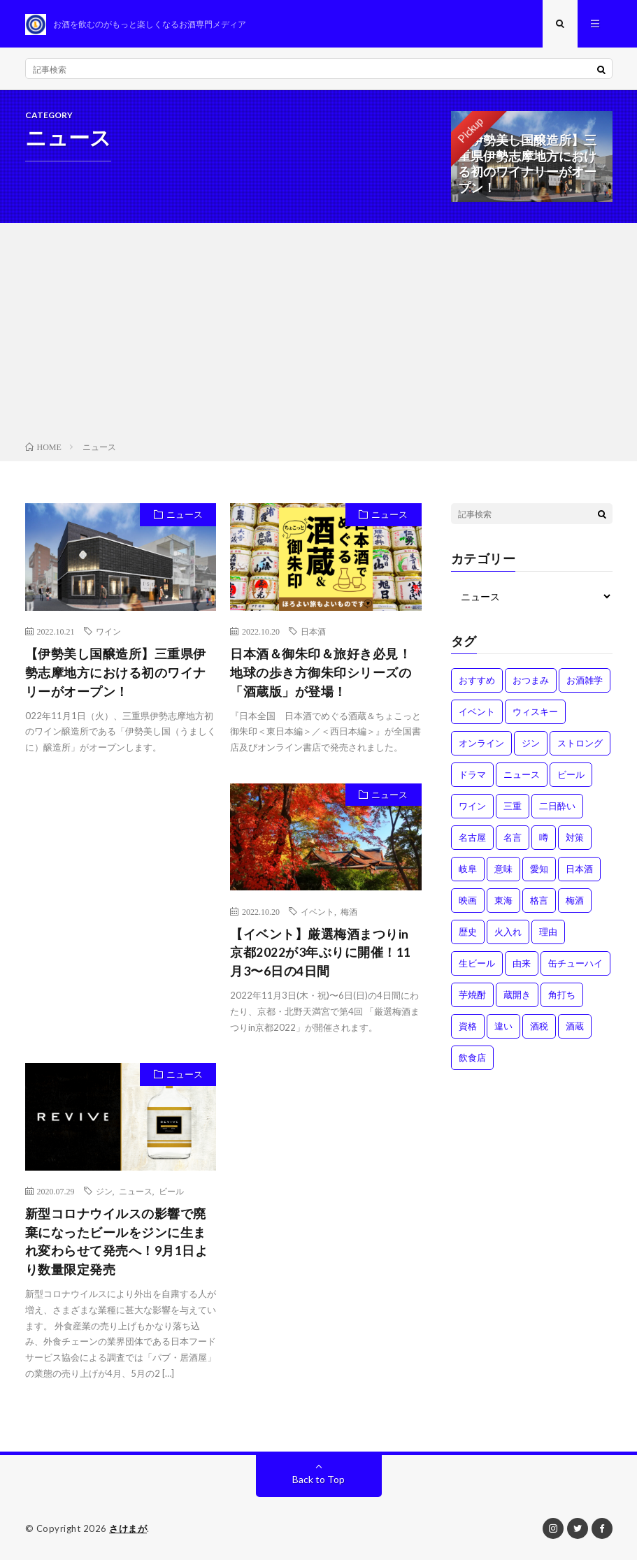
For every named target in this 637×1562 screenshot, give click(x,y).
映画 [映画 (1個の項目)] (468, 901)
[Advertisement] (318, 336)
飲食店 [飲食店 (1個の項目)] (472, 1058)
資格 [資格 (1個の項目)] (468, 1027)
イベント (317, 913)
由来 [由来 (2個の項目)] (522, 964)
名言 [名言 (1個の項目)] (512, 838)
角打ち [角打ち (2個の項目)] (561, 995)
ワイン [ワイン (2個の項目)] (472, 807)
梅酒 (349, 913)
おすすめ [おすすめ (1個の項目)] (477, 681)
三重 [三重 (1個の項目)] (512, 807)
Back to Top (318, 1481)
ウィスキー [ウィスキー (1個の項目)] (535, 712)
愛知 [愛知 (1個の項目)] (539, 870)
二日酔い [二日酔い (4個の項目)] (557, 807)
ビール (171, 1193)
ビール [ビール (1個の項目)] (571, 775)
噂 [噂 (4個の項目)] (543, 838)
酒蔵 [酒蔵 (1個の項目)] (575, 1027)
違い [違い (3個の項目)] (503, 1027)
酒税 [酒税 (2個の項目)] (539, 1027)
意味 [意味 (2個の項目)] (503, 870)
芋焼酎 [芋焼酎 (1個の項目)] (472, 995)
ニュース (184, 516)
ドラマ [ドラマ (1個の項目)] (472, 775)
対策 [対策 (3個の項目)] (575, 838)
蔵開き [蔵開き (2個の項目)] (517, 995)
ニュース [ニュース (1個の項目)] (521, 775)
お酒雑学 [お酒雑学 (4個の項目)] (584, 681)
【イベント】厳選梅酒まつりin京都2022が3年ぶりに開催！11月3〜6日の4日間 (320, 954)
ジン (104, 1193)
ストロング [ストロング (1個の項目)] (580, 744)
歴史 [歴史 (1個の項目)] (468, 933)
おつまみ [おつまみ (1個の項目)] (531, 681)
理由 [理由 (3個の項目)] (548, 933)
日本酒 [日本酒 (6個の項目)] (579, 870)
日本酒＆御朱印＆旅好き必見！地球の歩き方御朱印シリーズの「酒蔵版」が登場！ (320, 673)
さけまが (128, 1530)
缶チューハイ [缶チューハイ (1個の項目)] (575, 964)
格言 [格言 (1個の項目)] (539, 901)
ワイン (108, 632)
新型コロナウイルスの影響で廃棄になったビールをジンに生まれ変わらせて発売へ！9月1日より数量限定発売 (116, 1244)
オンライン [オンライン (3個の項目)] (481, 744)
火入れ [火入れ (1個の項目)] (508, 933)
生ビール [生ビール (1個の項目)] (477, 964)
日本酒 (313, 632)
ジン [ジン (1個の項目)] (531, 744)
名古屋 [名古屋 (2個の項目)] (472, 838)
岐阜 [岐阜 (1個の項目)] (468, 870)
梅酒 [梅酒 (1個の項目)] (575, 901)
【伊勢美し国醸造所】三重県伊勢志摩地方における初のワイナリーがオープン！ (115, 673)
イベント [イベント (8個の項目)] (477, 712)
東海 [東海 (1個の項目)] (503, 901)
